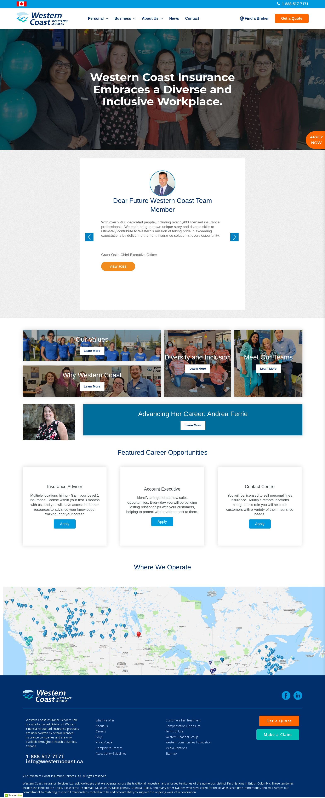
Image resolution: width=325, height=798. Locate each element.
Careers (101, 731)
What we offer (105, 720)
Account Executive (162, 489)
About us (102, 726)
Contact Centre (259, 486)
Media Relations (176, 748)
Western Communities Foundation (188, 742)
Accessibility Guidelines (111, 753)
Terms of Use (174, 731)
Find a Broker (254, 18)
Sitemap (171, 753)
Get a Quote (291, 18)
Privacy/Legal (104, 742)
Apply (64, 524)
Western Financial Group (182, 737)
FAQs (99, 737)
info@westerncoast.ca (54, 761)
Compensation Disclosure (183, 726)
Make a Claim (278, 734)
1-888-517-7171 (292, 4)
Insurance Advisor (64, 486)
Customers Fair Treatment (183, 720)
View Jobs (118, 266)
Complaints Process (109, 748)
